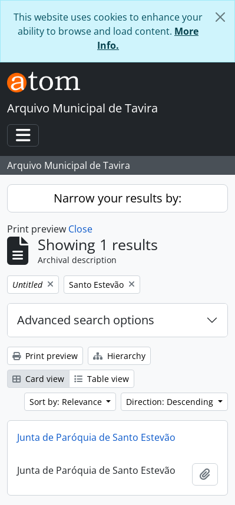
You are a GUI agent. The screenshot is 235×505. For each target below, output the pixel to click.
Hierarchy (119, 355)
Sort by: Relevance (66, 401)
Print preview (45, 355)
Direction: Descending (171, 401)
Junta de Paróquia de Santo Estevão (96, 437)
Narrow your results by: (117, 198)
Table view (101, 378)
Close (80, 228)
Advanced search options (85, 320)
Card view (38, 378)
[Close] (220, 17)
